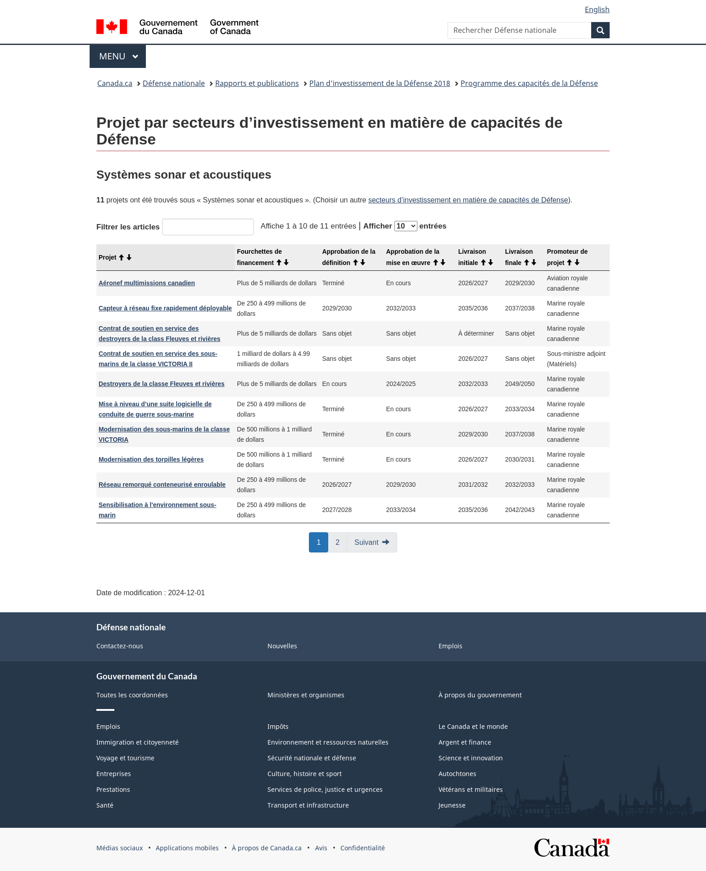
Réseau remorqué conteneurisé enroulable (162, 484)
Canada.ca (114, 83)
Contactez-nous (119, 646)
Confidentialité (362, 848)
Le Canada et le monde (473, 726)
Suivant (366, 542)
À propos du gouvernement (480, 695)
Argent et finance (465, 742)
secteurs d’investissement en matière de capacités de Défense (468, 200)
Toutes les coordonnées (132, 695)
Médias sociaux (119, 848)
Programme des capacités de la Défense (529, 83)
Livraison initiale (476, 257)
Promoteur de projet (567, 257)
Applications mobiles (187, 848)
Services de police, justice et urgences (325, 789)
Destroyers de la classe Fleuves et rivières (162, 383)
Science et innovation (471, 758)
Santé (104, 805)
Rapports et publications (257, 83)
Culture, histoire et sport (304, 773)
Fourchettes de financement (263, 257)
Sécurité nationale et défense (311, 758)
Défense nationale (174, 83)
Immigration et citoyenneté (137, 742)
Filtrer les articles (175, 227)
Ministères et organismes (305, 695)
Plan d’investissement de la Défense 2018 (379, 83)
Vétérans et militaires (471, 789)
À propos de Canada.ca (267, 848)
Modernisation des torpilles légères (151, 459)
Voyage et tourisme (125, 758)
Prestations (113, 789)
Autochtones (457, 773)
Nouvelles (282, 646)
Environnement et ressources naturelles (328, 742)
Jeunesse (452, 805)
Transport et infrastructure (308, 805)
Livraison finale (521, 257)
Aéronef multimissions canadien (147, 283)
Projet (115, 257)
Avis (321, 848)
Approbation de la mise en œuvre (416, 257)
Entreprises (113, 773)
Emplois (450, 646)
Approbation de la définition (348, 257)
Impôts (278, 726)
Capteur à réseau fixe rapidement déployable (165, 308)
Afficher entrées (405, 226)
